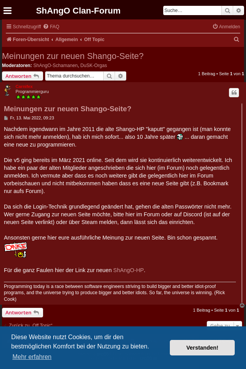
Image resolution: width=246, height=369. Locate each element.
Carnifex (24, 86)
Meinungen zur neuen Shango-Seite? (73, 56)
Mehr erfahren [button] (32, 356)
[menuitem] (51, 27)
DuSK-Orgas (93, 65)
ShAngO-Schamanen (55, 65)
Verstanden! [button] (202, 348)
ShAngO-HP (128, 270)
